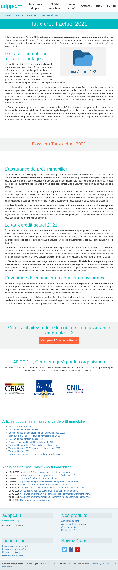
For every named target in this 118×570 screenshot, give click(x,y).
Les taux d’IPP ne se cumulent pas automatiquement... (46, 472)
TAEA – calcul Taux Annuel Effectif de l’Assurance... (44, 484)
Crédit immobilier (55, 6)
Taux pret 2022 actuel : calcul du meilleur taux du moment (35, 454)
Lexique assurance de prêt (15, 546)
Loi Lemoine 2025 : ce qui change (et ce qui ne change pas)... (49, 490)
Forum (111, 5)
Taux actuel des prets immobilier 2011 (26, 429)
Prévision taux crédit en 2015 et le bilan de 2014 (31, 442)
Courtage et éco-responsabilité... (35, 500)
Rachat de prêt (71, 6)
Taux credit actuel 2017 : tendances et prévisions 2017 (34, 448)
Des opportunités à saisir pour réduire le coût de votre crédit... (49, 475)
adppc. (11, 6)
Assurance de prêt (70, 521)
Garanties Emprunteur (13, 555)
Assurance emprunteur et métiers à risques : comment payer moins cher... (55, 494)
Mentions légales (97, 563)
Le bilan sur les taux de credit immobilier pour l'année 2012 (36, 433)
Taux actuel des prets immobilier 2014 (26, 439)
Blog (99, 5)
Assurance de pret (36, 6)
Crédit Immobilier (69, 527)
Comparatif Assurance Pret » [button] (59, 340)
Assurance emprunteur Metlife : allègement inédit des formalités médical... (55, 497)
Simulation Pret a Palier (19, 426)
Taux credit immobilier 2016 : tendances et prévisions (33, 445)
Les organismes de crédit (14, 549)
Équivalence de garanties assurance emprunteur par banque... (50, 481)
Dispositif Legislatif (11, 552)
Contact (86, 5)
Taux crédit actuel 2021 (19, 451)
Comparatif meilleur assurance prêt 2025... (40, 478)
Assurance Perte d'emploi (73, 524)
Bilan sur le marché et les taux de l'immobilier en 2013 (34, 436)
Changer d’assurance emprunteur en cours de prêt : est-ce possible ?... (54, 487)
